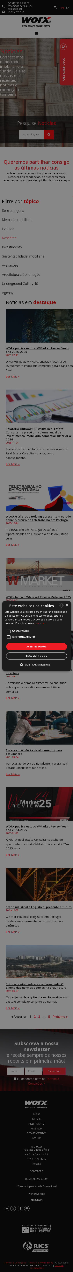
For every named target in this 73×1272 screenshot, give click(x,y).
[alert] (36, 636)
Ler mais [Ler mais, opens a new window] (41, 623)
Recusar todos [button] (36, 656)
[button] (36, 664)
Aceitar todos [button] (36, 646)
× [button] (66, 605)
